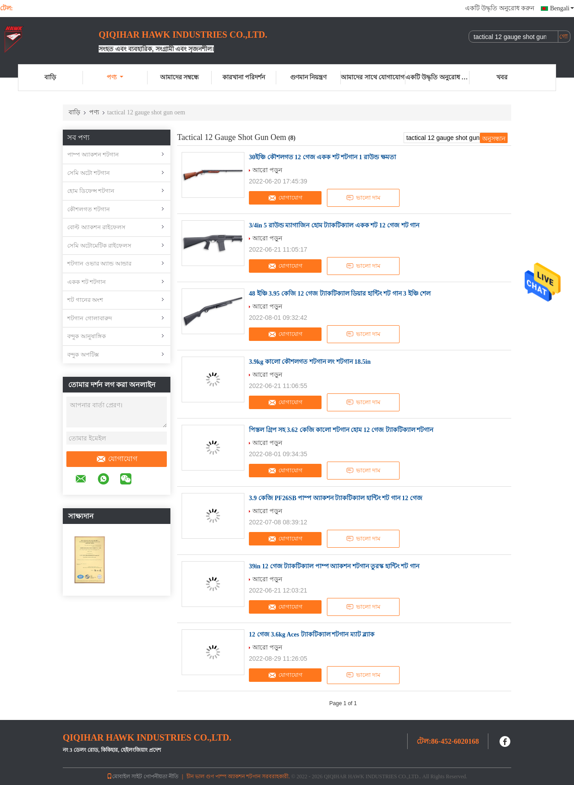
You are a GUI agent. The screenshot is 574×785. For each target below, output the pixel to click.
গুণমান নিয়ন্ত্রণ (308, 77)
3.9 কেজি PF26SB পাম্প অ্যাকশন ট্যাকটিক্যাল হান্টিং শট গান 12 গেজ (335, 498)
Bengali (562, 8)
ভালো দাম (363, 197)
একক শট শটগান (86, 282)
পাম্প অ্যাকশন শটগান (93, 154)
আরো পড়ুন (267, 170)
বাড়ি (50, 77)
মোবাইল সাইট (124, 776)
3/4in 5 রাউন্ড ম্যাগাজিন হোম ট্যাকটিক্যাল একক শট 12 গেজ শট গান (334, 225)
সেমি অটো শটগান (88, 173)
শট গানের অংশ (85, 300)
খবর (502, 77)
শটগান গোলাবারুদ (89, 318)
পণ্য (115, 77)
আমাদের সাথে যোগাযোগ (372, 77)
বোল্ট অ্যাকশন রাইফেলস (96, 227)
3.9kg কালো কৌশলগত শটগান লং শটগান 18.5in (309, 361)
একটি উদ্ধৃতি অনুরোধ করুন (500, 8)
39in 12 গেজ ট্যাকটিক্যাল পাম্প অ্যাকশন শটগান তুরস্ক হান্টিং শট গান (334, 566)
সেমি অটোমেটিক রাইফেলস (99, 245)
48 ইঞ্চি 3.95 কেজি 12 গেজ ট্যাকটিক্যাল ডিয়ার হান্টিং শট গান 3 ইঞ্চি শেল (339, 293)
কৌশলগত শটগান (88, 209)
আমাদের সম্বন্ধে (179, 77)
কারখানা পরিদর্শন (243, 77)
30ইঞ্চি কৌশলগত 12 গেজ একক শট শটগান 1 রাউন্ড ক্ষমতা (322, 157)
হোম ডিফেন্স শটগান (90, 191)
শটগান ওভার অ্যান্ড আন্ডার (99, 263)
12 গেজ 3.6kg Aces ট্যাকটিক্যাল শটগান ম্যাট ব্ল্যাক (311, 634)
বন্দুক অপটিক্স (83, 354)
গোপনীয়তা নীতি (161, 776)
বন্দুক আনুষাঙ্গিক (86, 336)
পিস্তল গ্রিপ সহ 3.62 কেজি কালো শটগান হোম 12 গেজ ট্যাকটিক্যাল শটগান (341, 430)
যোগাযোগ (116, 459)
